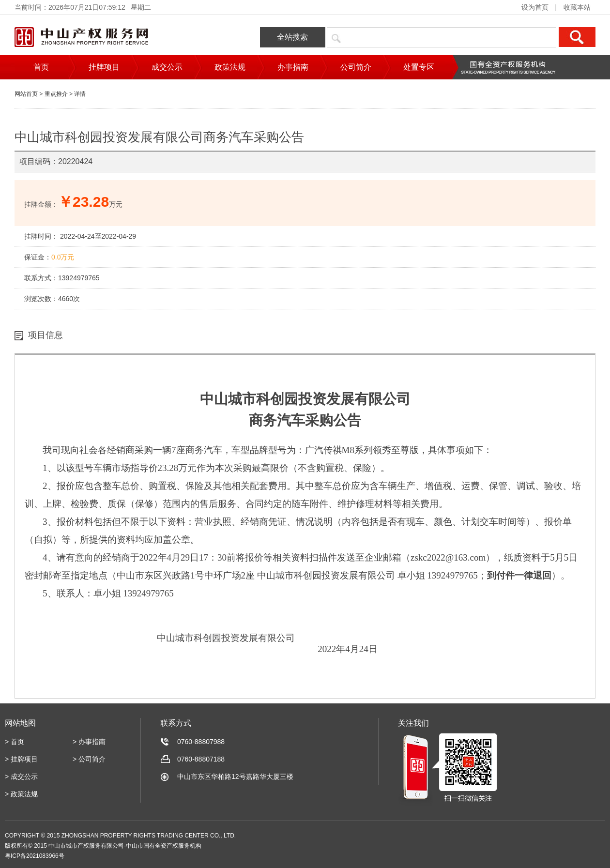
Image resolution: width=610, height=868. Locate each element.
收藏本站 (577, 7)
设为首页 (535, 7)
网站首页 (26, 94)
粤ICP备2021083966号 (34, 856)
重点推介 (56, 94)
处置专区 (418, 67)
